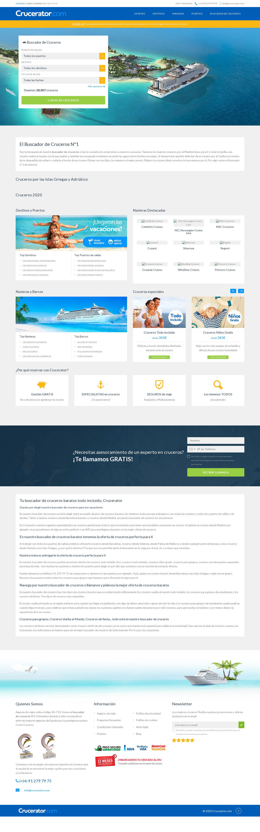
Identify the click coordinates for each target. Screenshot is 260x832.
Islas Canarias (35, 275)
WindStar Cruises (188, 269)
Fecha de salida (31, 74)
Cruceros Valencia (90, 265)
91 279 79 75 (206, 3)
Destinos (158, 13)
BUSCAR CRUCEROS (63, 100)
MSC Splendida (84, 347)
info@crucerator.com (232, 3)
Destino (26, 62)
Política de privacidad (148, 712)
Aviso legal (142, 726)
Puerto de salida (32, 50)
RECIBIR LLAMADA (216, 471)
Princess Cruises (225, 269)
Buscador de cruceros (225, 13)
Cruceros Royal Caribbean (37, 356)
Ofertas (139, 13)
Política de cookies (146, 719)
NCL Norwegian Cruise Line (189, 232)
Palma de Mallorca (96, 270)
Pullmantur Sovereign (89, 351)
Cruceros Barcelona (91, 261)
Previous (233, 291)
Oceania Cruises (152, 269)
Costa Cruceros (31, 347)
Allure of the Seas (87, 342)
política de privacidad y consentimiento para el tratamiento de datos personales (212, 460)
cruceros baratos (114, 513)
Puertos (197, 13)
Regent (225, 248)
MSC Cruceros (225, 226)
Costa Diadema (85, 356)
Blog (138, 733)
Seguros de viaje (106, 712)
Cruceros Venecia (90, 275)
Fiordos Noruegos (38, 270)
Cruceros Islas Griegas (35, 265)
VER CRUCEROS (154, 356)
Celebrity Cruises (152, 226)
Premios (101, 733)
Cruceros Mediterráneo (39, 261)
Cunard (152, 248)
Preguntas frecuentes (109, 719)
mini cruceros (168, 607)
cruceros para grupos (185, 561)
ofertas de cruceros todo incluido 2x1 (99, 561)
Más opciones (96, 86)
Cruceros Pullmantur (35, 342)
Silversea (188, 248)
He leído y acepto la (212, 460)
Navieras (178, 13)
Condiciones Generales (110, 726)
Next (241, 291)
